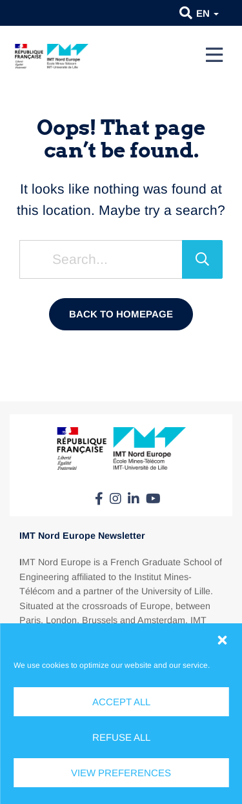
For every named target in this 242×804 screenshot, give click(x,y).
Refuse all (121, 737)
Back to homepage (121, 313)
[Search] (202, 259)
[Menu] (214, 55)
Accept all (121, 701)
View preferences (121, 772)
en (207, 13)
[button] (222, 640)
